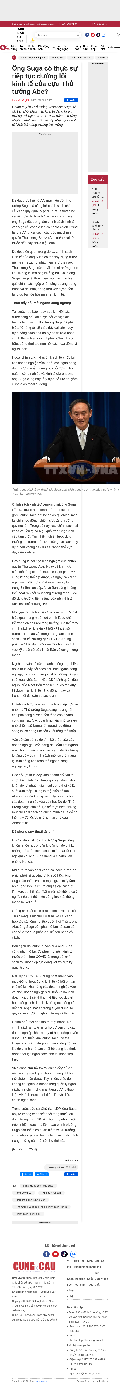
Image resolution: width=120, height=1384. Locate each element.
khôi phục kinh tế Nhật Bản (30, 1199)
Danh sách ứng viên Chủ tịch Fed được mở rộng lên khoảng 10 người (97, 225)
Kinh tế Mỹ (57, 57)
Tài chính (23, 48)
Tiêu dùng (14, 48)
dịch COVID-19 (30, 976)
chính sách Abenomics (28, 1213)
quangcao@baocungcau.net (42, 24)
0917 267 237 (70, 24)
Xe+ (52, 47)
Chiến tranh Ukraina (80, 57)
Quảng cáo (17, 24)
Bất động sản (43, 48)
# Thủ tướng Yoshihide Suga (38, 1185)
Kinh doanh (32, 48)
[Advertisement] (45, 163)
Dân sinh (85, 48)
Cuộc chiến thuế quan (33, 57)
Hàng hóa (78, 48)
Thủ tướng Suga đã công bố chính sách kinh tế (41, 1206)
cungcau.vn (41, 1381)
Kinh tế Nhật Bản (51, 1192)
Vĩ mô (8, 48)
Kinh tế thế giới (20, 100)
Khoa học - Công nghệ (61, 48)
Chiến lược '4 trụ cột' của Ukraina (97, 193)
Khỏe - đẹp (95, 48)
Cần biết (103, 48)
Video (111, 47)
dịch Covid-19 (23, 1192)
